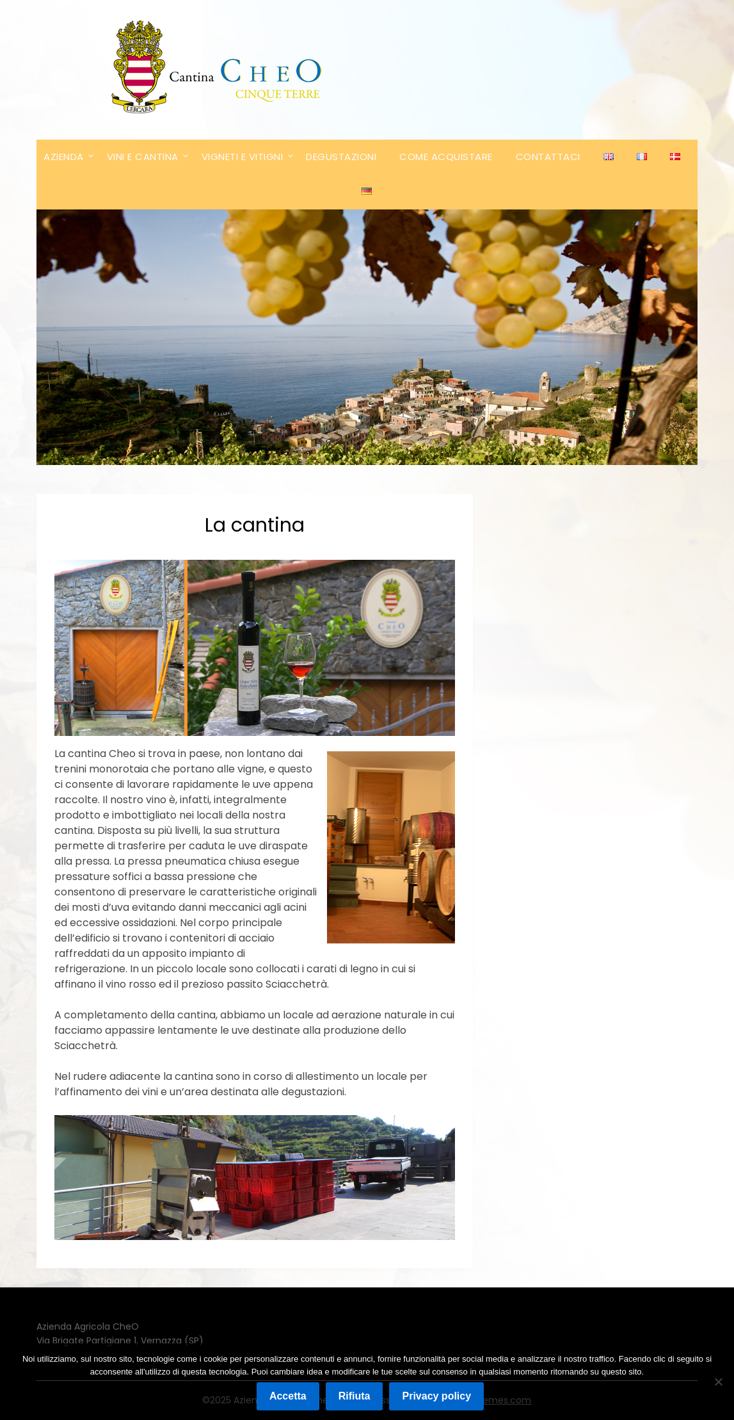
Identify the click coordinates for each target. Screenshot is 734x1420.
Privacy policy (436, 1396)
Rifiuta (355, 1396)
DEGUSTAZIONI (341, 156)
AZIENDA (64, 156)
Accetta (288, 1396)
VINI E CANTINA (143, 156)
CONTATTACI (548, 156)
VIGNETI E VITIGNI (242, 156)
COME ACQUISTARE (446, 156)
